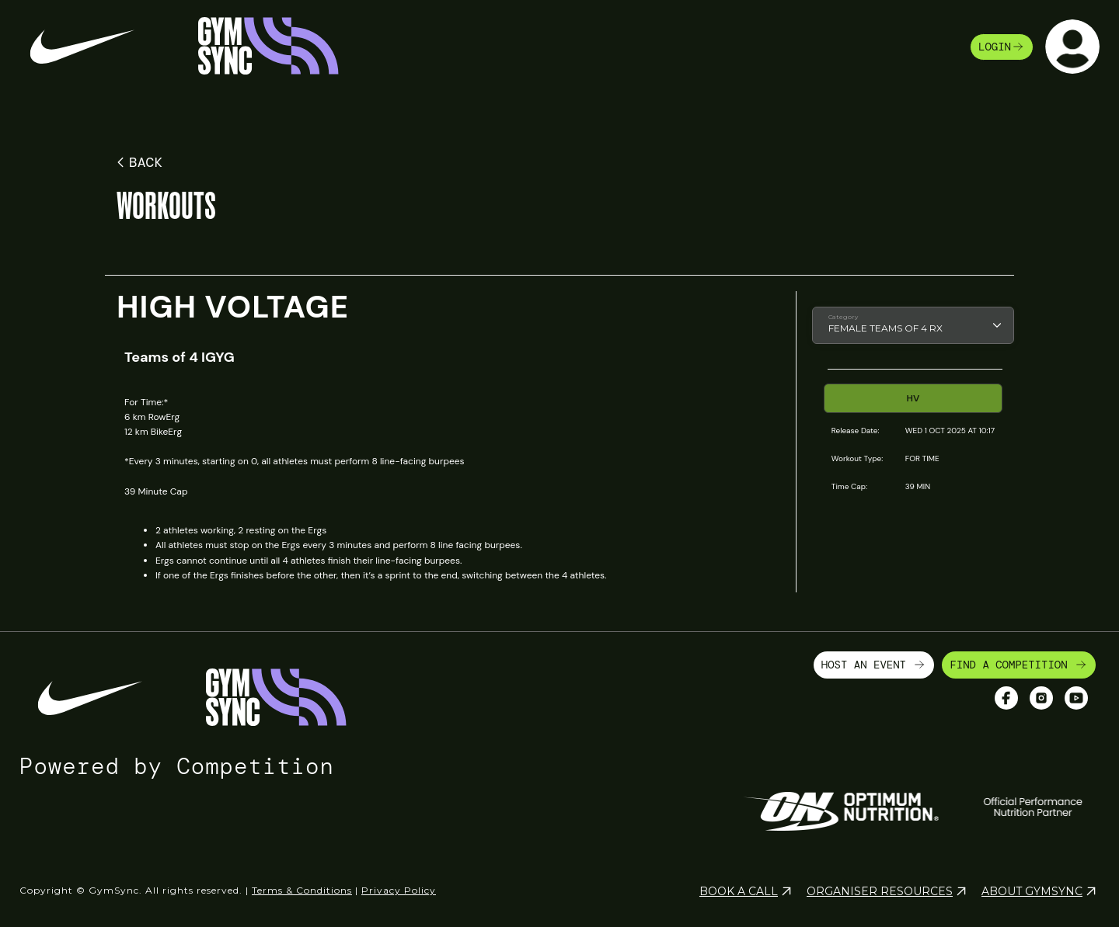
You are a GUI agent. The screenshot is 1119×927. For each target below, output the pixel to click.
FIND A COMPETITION (1019, 665)
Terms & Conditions (302, 890)
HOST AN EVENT (874, 665)
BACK (137, 162)
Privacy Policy (398, 890)
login (1001, 47)
